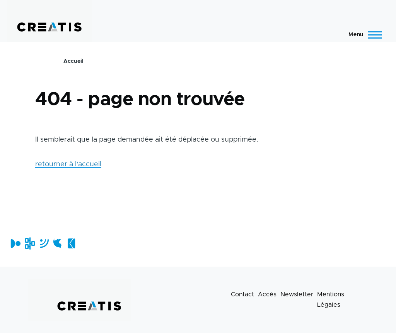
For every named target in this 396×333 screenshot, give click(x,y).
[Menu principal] (362, 35)
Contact (242, 294)
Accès (267, 294)
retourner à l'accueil (68, 164)
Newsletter (296, 294)
